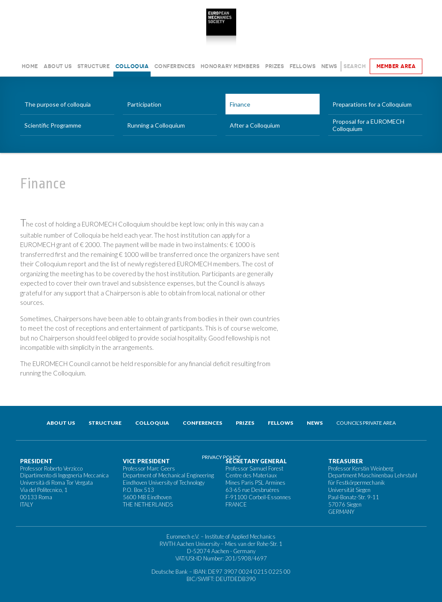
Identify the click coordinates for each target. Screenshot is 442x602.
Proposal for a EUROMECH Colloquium (368, 125)
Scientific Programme (52, 125)
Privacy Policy (221, 457)
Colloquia (132, 66)
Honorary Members (230, 66)
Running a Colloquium (156, 125)
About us (57, 66)
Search (355, 66)
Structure (93, 66)
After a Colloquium (255, 125)
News (329, 66)
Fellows (303, 66)
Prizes (274, 66)
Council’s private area (366, 423)
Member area (396, 66)
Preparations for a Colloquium (372, 104)
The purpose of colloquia (57, 104)
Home (30, 66)
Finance (240, 104)
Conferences (174, 66)
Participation (144, 104)
